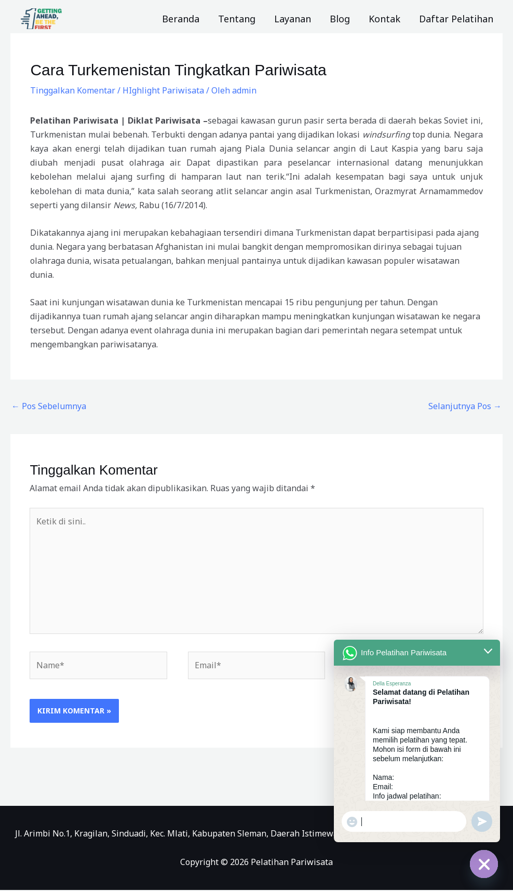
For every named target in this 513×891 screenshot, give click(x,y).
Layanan (292, 18)
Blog (340, 18)
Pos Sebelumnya (48, 406)
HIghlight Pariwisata (163, 90)
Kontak (384, 18)
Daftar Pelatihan (456, 18)
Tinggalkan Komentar (72, 90)
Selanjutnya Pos (465, 406)
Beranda (180, 18)
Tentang (236, 18)
